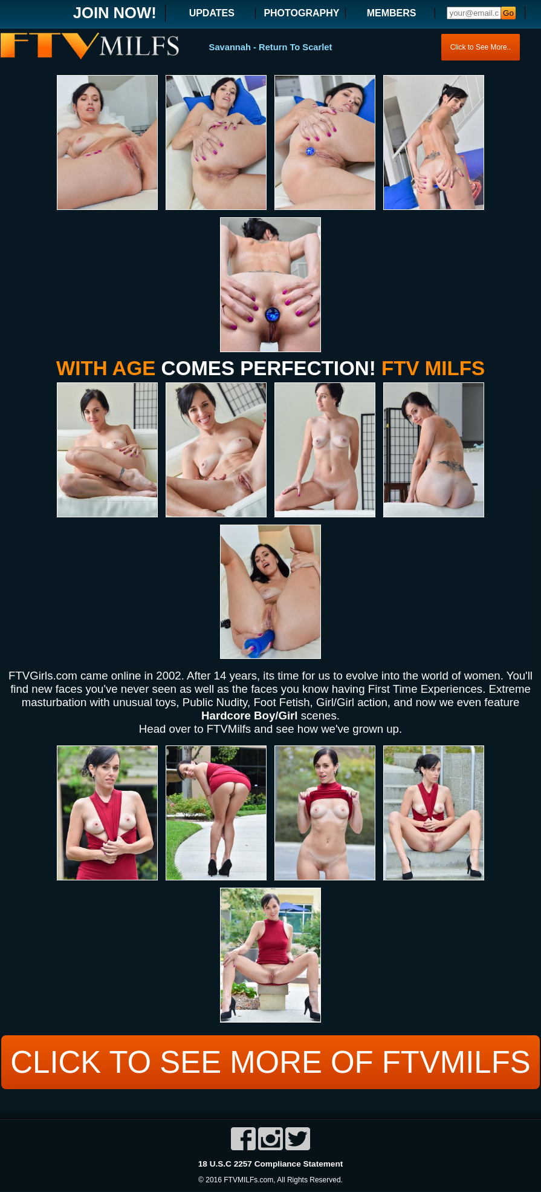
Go (508, 13)
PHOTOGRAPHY (301, 13)
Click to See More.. (480, 47)
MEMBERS (391, 13)
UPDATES (212, 13)
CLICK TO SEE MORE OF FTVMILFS (270, 1062)
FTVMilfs (229, 728)
